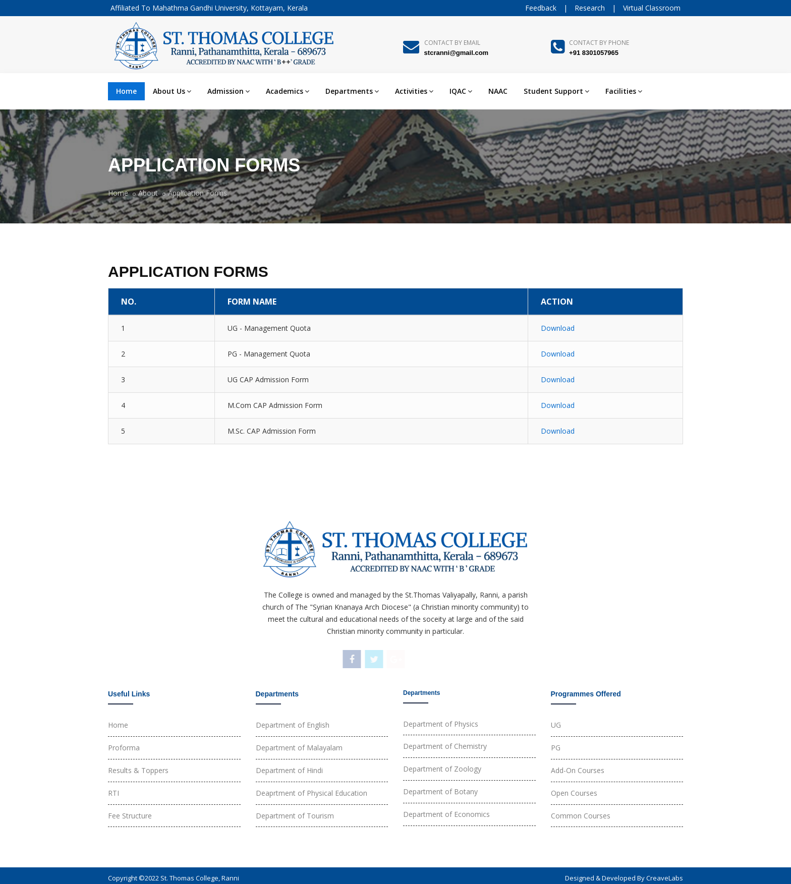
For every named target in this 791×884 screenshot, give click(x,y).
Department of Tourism (295, 815)
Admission (228, 91)
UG (556, 725)
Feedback (540, 8)
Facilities (623, 91)
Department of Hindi (289, 770)
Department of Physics (440, 724)
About (148, 193)
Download (558, 328)
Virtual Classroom (652, 8)
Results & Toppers (138, 770)
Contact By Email (452, 42)
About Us (172, 91)
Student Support (556, 91)
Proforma (124, 747)
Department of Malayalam (299, 747)
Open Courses (574, 793)
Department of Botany (440, 791)
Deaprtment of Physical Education (311, 793)
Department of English (292, 725)
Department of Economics (446, 814)
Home (126, 91)
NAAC (497, 91)
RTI (113, 793)
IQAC (460, 91)
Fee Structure (130, 815)
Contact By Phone (599, 42)
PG (555, 747)
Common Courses (580, 815)
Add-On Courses (577, 770)
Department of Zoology (442, 769)
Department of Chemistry (445, 746)
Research (590, 8)
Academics (287, 91)
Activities (414, 91)
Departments (352, 91)
